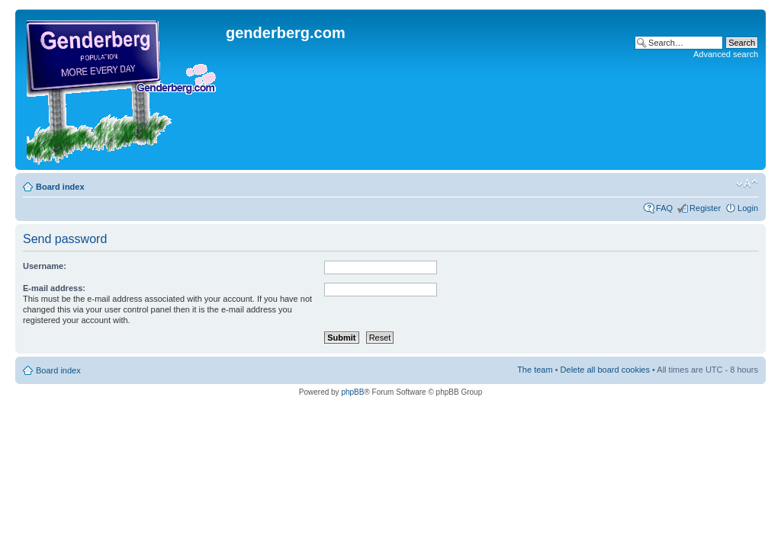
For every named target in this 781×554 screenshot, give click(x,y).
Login (748, 208)
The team (534, 369)
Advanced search (725, 54)
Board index (60, 186)
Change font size (747, 184)
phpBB (352, 392)
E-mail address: (54, 288)
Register (705, 208)
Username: (44, 266)
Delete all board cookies (605, 369)
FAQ (664, 208)
